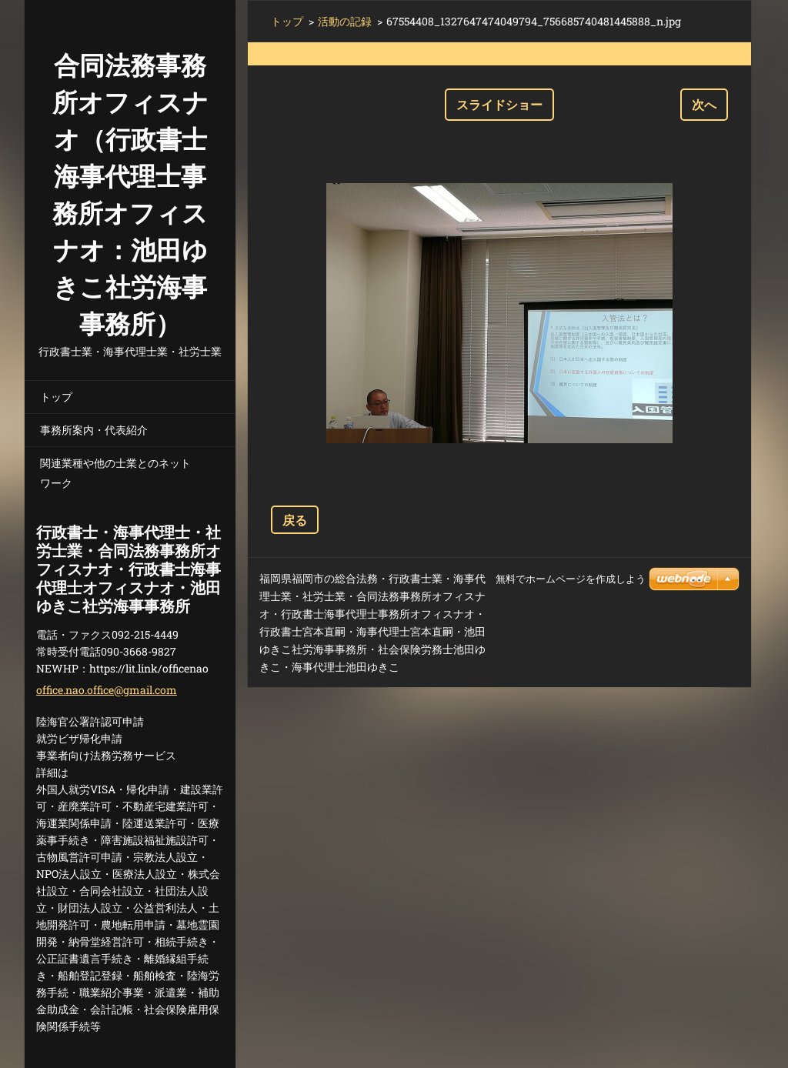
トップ (56, 396)
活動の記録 (345, 21)
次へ (704, 104)
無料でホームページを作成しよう (571, 579)
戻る (294, 520)
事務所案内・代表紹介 (94, 429)
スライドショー (499, 104)
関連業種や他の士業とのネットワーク (115, 473)
